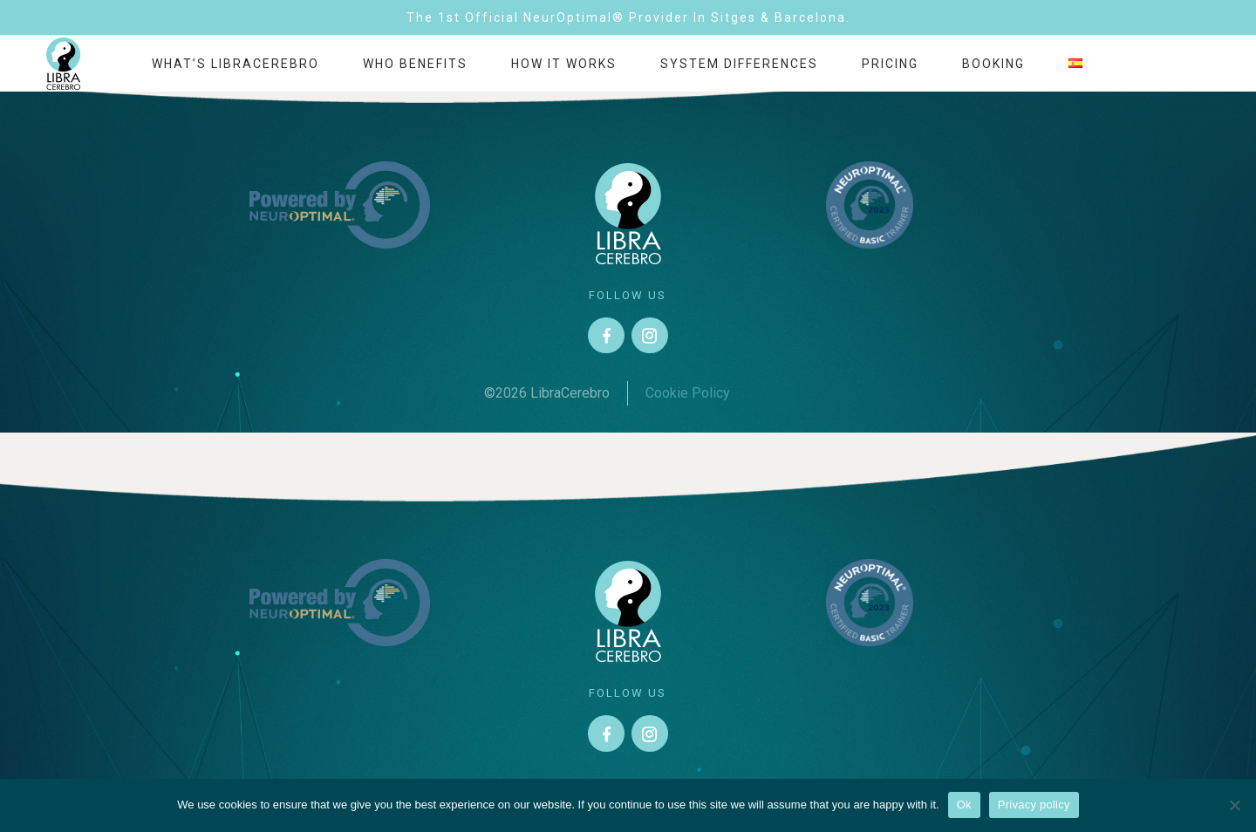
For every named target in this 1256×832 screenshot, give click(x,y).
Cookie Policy (687, 393)
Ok (964, 804)
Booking (993, 64)
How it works (564, 64)
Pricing (890, 64)
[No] (1234, 805)
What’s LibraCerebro (235, 64)
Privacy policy (1034, 804)
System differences (739, 64)
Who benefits (415, 64)
